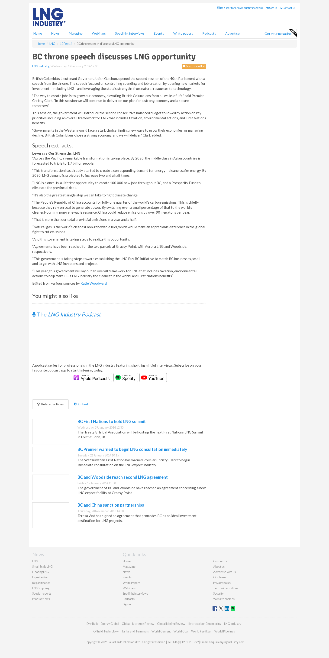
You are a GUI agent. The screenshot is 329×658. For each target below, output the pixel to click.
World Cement (161, 631)
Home (37, 33)
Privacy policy (222, 583)
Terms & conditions (225, 588)
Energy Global (110, 623)
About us (219, 566)
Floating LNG (40, 572)
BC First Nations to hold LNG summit (111, 421)
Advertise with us (224, 572)
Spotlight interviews (130, 33)
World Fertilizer (201, 631)
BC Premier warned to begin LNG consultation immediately (132, 449)
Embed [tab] (81, 404)
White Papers (131, 583)
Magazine (76, 33)
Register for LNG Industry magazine (240, 7)
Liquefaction (40, 577)
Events (159, 33)
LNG (35, 561)
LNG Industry (40, 66)
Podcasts (209, 33)
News (126, 572)
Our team (219, 577)
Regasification (41, 583)
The (66, 314)
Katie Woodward (94, 283)
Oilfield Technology (106, 631)
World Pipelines (224, 631)
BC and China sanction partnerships (110, 505)
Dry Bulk (92, 623)
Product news (41, 599)
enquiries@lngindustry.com (227, 642)
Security (218, 593)
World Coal (181, 631)
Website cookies (224, 599)
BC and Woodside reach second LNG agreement (122, 477)
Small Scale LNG (42, 566)
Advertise (232, 33)
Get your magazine (280, 33)
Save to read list (194, 66)
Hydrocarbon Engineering (204, 623)
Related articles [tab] (50, 404)
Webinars (99, 33)
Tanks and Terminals (135, 631)
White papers (183, 33)
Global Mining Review (171, 623)
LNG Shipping (40, 588)
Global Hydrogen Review (138, 623)
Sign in (271, 7)
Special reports (41, 593)
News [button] (55, 33)
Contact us (288, 7)
